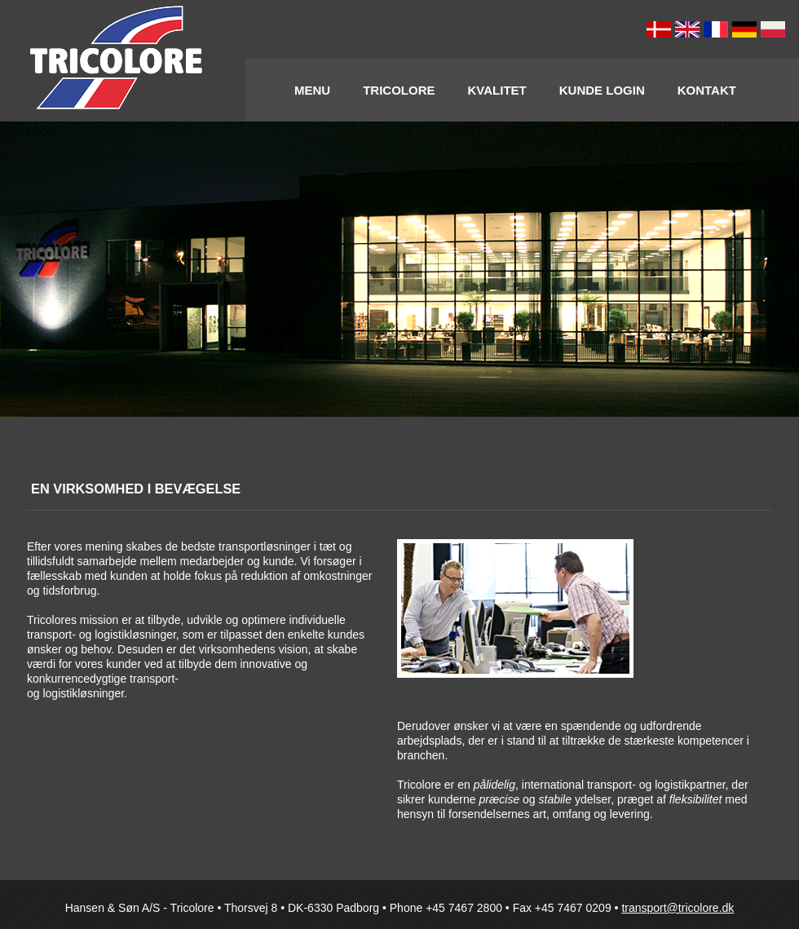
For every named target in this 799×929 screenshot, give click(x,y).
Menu (312, 90)
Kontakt (707, 90)
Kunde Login (602, 90)
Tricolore (399, 90)
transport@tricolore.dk (677, 907)
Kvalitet (497, 90)
